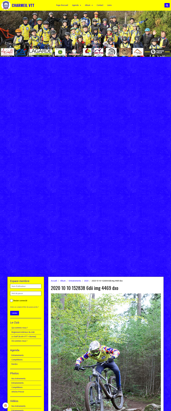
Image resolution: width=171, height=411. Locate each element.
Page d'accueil (62, 5)
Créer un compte (16, 307)
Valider (15, 313)
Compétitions (17, 360)
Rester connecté (18, 300)
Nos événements (18, 378)
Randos (14, 364)
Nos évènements (18, 406)
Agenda (75, 5)
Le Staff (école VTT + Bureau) (23, 336)
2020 (86, 281)
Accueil (54, 281)
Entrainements (75, 281)
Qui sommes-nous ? (19, 328)
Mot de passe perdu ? (31, 307)
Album (88, 5)
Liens (110, 5)
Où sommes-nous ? (19, 341)
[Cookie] (6, 405)
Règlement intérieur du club (23, 332)
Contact (100, 5)
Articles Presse (17, 392)
